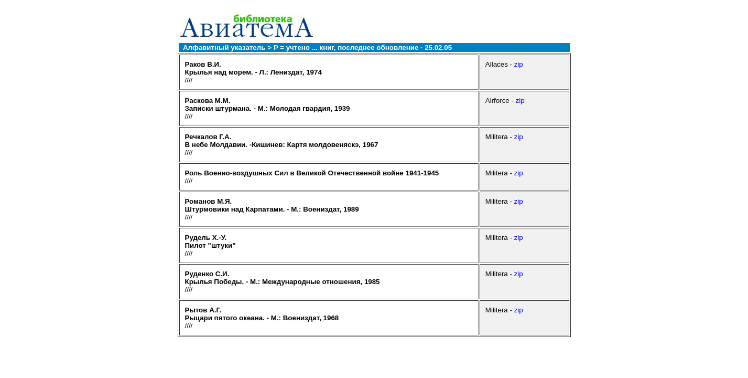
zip (518, 64)
